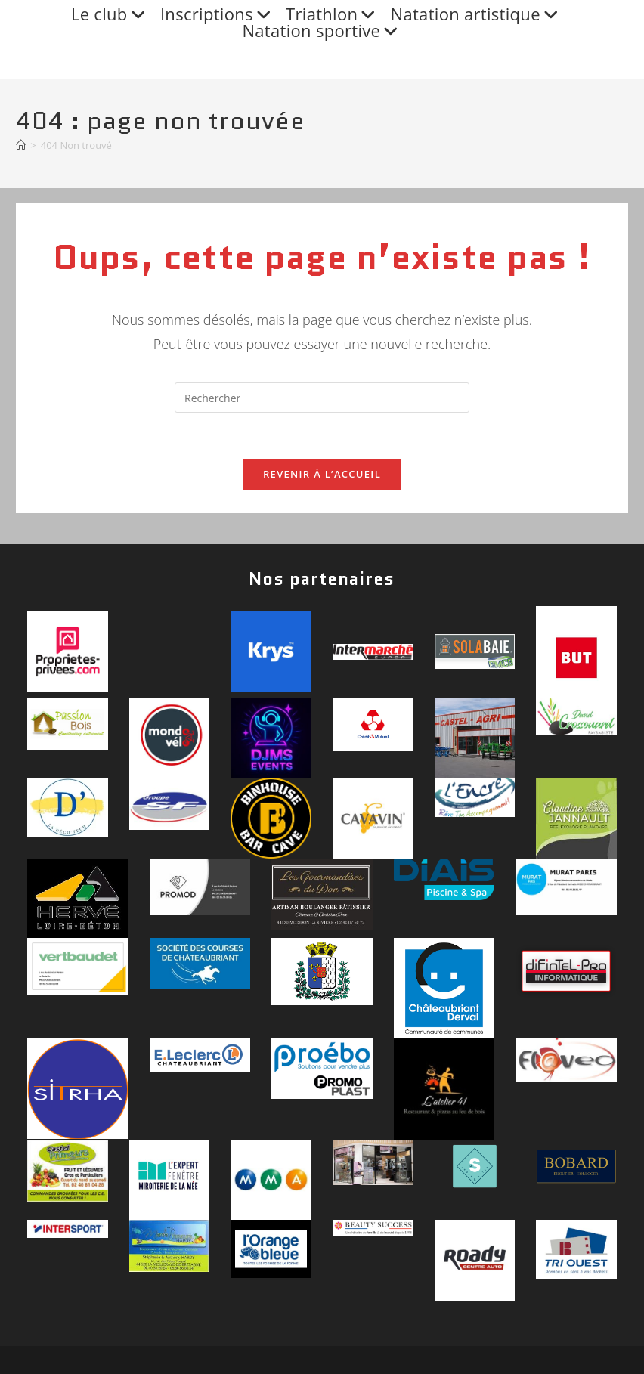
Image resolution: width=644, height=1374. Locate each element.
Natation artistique (476, 14)
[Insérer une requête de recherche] (322, 397)
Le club (110, 14)
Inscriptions (217, 14)
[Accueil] (21, 145)
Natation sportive (321, 31)
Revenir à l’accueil (322, 474)
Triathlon (332, 14)
